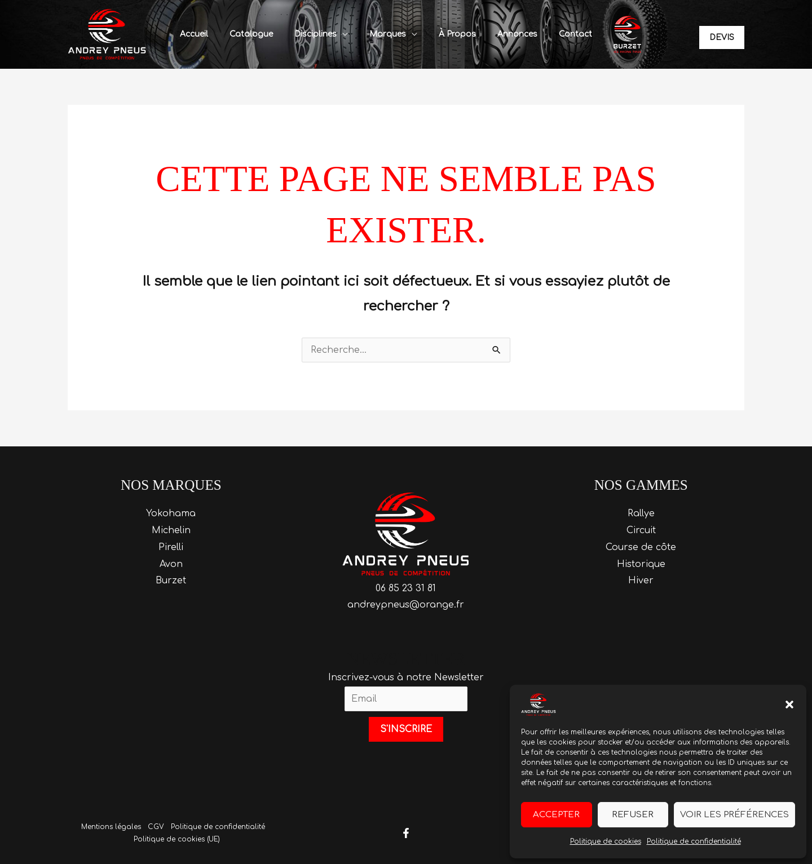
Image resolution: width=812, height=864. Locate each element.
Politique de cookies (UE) (176, 839)
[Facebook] (406, 833)
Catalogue (261, 34)
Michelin (171, 530)
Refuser (633, 814)
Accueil (209, 34)
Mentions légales (111, 827)
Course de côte (641, 547)
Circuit (641, 530)
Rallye (641, 513)
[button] (789, 704)
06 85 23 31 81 (406, 588)
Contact (556, 34)
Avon (171, 564)
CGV (156, 827)
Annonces (504, 34)
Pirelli (170, 547)
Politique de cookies (605, 841)
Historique (641, 564)
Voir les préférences (734, 814)
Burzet (171, 580)
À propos (450, 34)
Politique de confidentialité (694, 841)
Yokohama (171, 513)
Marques (386, 34)
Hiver (641, 580)
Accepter (556, 814)
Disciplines (319, 34)
